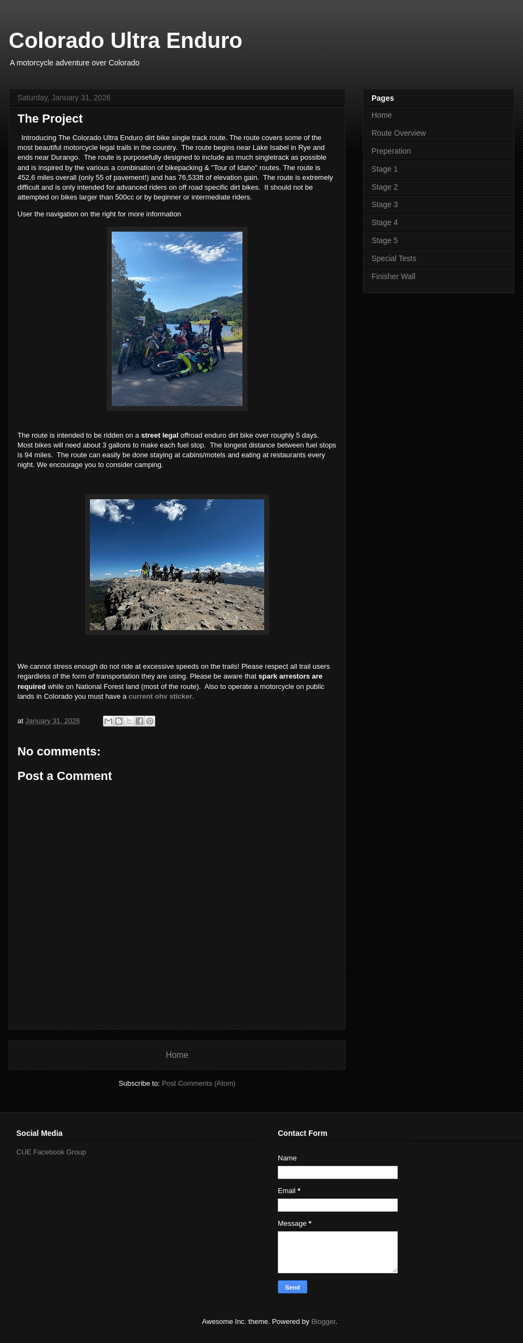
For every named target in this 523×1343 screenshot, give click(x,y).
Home (177, 1055)
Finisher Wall (393, 276)
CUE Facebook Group (51, 1152)
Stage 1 (385, 169)
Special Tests (394, 258)
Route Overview (399, 133)
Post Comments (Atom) (198, 1083)
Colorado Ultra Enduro (125, 40)
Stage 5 (385, 240)
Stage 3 (385, 204)
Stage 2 (385, 187)
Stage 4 (385, 222)
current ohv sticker (160, 696)
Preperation (391, 151)
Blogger (323, 1321)
